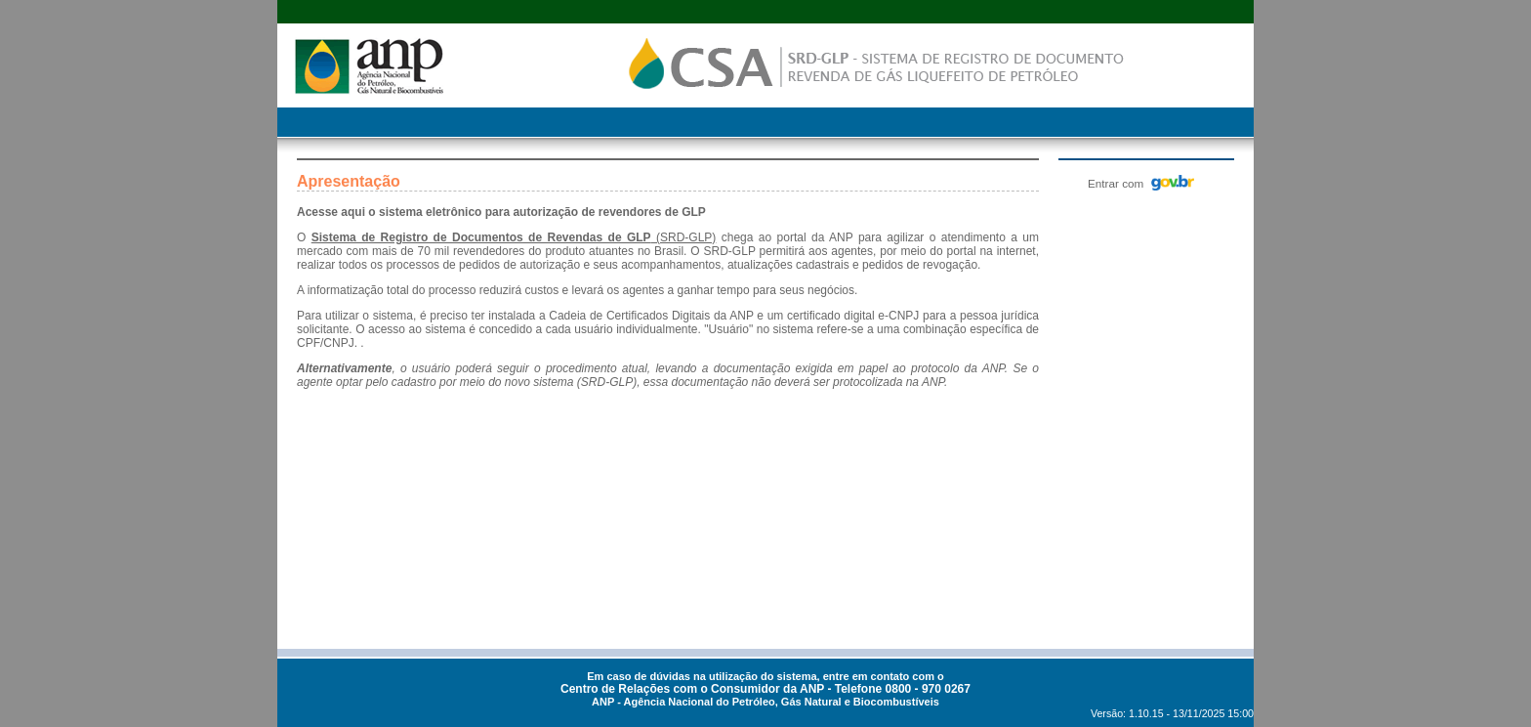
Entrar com (1141, 183)
